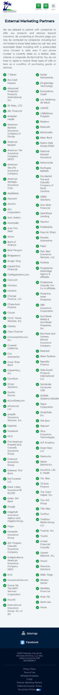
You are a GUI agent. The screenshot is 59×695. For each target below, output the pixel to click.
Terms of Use (29, 673)
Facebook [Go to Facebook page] (29, 642)
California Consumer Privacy (29, 686)
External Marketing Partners (29, 683)
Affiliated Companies (29, 676)
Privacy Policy (29, 669)
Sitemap (29, 633)
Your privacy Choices (29, 690)
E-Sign (29, 679)
